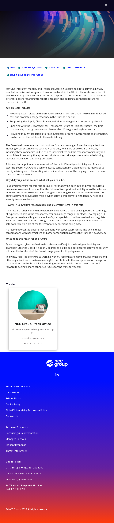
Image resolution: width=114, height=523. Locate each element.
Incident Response (16, 445)
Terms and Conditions (18, 386)
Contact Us (12, 416)
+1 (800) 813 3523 (31, 473)
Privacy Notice (13, 398)
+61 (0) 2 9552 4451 (23, 479)
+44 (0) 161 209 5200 (31, 467)
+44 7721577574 (33, 343)
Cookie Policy (13, 404)
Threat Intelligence (16, 451)
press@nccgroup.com (33, 337)
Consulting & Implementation (22, 433)
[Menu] (106, 5)
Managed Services (16, 439)
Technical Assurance (17, 427)
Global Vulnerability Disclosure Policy (26, 410)
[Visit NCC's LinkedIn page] (57, 374)
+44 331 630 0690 (15, 489)
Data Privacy (12, 392)
